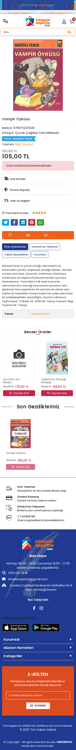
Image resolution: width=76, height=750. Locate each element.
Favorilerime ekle (15, 213)
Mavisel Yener (40, 314)
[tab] (15, 246)
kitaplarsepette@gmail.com (25, 579)
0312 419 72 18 (14, 573)
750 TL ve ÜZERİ (41, 13)
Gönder (38, 705)
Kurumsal (11, 639)
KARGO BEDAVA (22, 13)
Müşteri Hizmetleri (18, 647)
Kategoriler (13, 656)
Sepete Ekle (19, 393)
